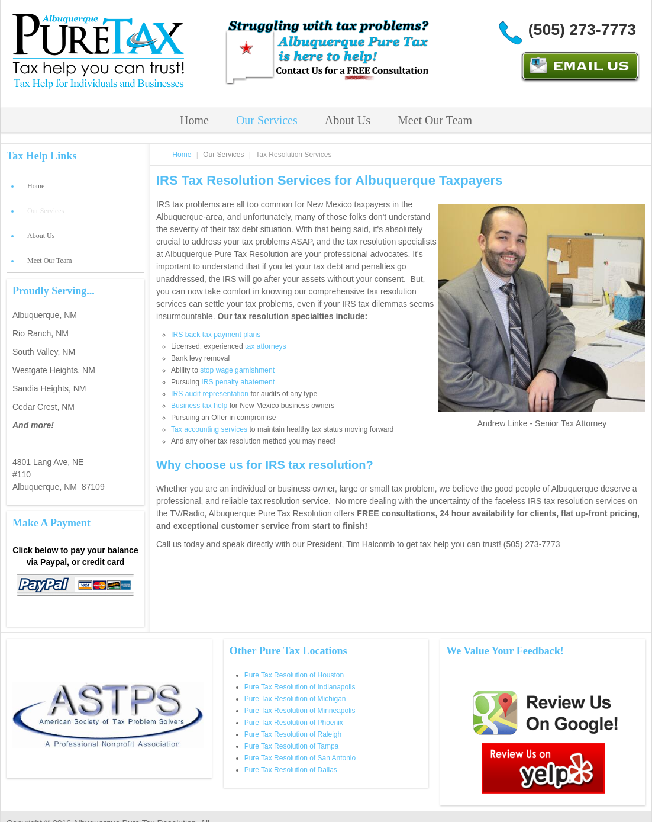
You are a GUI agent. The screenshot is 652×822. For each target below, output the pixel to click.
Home (194, 120)
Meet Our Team (435, 120)
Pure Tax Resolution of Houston (294, 675)
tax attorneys (265, 346)
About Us (347, 120)
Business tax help (199, 406)
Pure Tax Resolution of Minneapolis (300, 711)
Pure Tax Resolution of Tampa (291, 746)
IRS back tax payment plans (215, 334)
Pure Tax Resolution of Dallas (290, 770)
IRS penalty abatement (238, 382)
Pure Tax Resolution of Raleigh (293, 734)
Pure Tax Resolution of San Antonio (300, 758)
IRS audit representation (209, 394)
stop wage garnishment (237, 370)
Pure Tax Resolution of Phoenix (293, 722)
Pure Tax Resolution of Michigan (295, 699)
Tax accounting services (209, 429)
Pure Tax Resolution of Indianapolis (300, 687)
